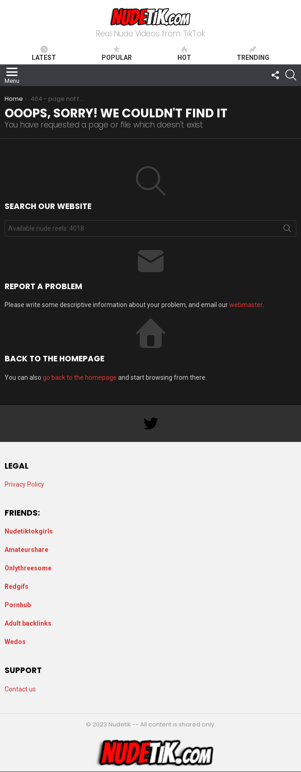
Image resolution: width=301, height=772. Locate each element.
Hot (184, 53)
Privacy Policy (24, 484)
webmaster (245, 304)
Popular (117, 53)
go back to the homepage (80, 377)
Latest (44, 53)
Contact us (20, 689)
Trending (253, 53)
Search (287, 230)
